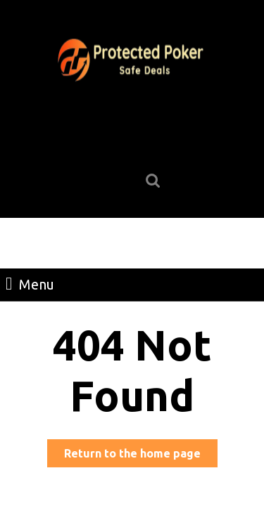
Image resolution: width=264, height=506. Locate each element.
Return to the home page (141, 455)
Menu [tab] (30, 283)
